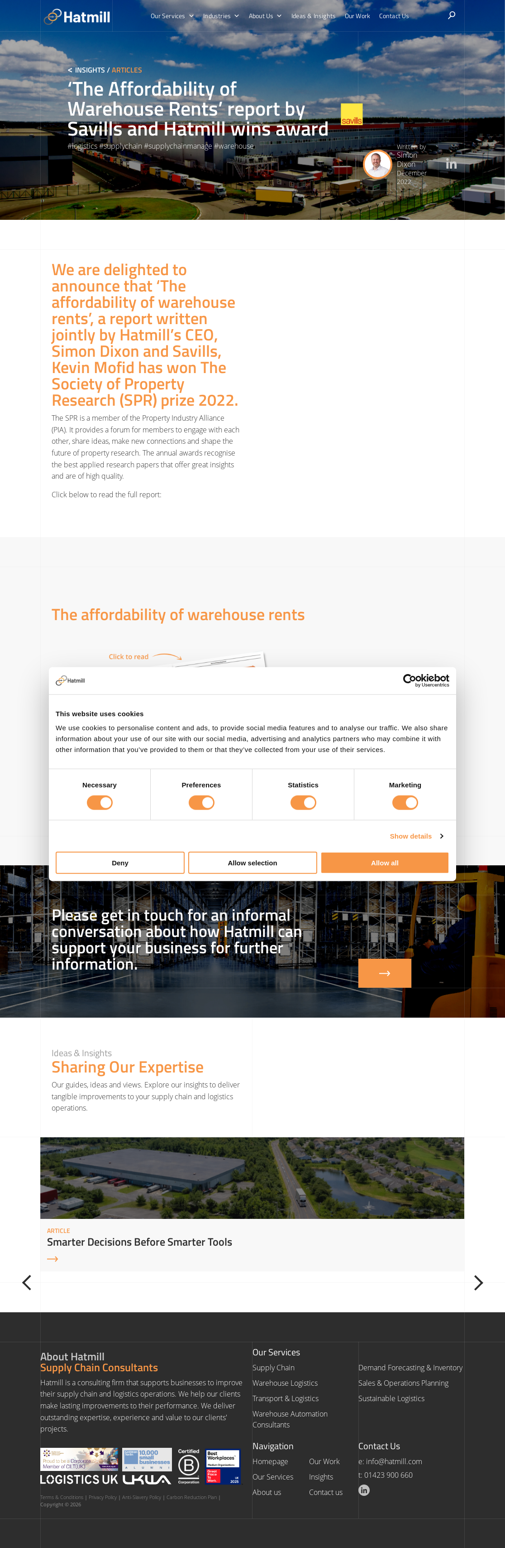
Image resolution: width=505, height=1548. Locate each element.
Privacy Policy (103, 1497)
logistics (84, 146)
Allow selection (252, 863)
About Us (266, 16)
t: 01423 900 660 (385, 1475)
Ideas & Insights (313, 15)
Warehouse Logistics (285, 1383)
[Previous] (30, 1283)
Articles (127, 69)
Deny (120, 863)
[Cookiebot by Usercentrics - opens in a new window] (409, 680)
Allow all (385, 863)
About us (266, 1492)
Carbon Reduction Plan (192, 1497)
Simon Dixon (407, 159)
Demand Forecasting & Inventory (410, 1368)
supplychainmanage (180, 146)
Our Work (357, 15)
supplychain (123, 146)
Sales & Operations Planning (403, 1383)
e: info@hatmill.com (390, 1461)
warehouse (236, 146)
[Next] (474, 1283)
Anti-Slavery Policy (141, 1497)
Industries (222, 16)
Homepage (270, 1461)
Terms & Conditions (61, 1497)
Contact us (326, 1492)
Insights (90, 69)
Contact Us (392, 15)
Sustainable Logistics (391, 1398)
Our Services (174, 16)
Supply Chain (273, 1368)
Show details (411, 836)
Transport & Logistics (285, 1398)
